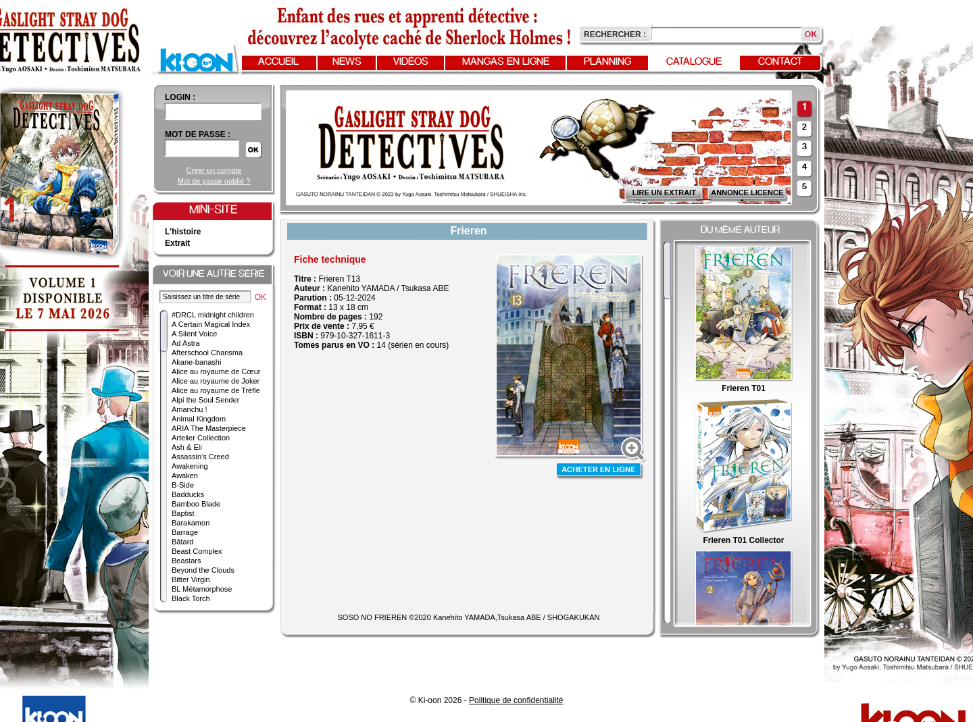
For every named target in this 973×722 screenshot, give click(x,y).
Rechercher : (615, 34)
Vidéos (410, 62)
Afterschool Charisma (207, 353)
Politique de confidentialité (516, 700)
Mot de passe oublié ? (214, 181)
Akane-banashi (196, 362)
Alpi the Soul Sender (205, 400)
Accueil (278, 62)
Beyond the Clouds (203, 570)
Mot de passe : (197, 134)
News (346, 62)
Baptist (183, 513)
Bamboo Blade (196, 504)
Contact (780, 62)
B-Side (183, 485)
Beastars (186, 561)
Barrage (185, 532)
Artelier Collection (201, 438)
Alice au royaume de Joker (215, 381)
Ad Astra (186, 343)
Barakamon (190, 523)
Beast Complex (197, 551)
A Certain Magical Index (211, 324)
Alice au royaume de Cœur (216, 371)
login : (180, 97)
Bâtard (182, 542)
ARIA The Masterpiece (209, 428)
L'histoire (183, 231)
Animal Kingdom (199, 419)
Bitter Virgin (191, 579)
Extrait (177, 243)
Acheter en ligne (600, 471)
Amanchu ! (189, 409)
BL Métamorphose (202, 589)
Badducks (188, 494)
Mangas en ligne (505, 62)
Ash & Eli (187, 447)
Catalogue (694, 62)
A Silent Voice (194, 334)
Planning (607, 62)
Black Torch (191, 598)
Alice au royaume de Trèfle (216, 390)
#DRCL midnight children (213, 315)
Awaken (185, 475)
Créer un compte (214, 170)
